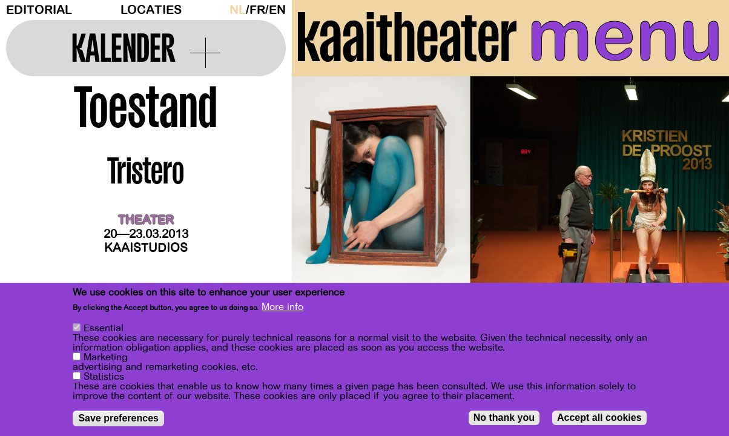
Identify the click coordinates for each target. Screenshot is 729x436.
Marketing (106, 357)
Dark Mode (221, 9)
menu (625, 36)
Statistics (104, 377)
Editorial (39, 10)
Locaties (151, 10)
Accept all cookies (599, 417)
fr (257, 10)
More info (282, 307)
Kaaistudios (146, 248)
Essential (104, 328)
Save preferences (118, 418)
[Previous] (322, 196)
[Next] (699, 196)
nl (237, 10)
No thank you (504, 417)
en (277, 10)
